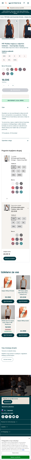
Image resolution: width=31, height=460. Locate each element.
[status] (8, 85)
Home (2, 17)
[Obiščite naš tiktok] (10, 416)
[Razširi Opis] (15, 107)
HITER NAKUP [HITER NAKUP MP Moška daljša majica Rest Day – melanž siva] (23, 301)
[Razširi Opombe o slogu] (15, 140)
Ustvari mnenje (7, 359)
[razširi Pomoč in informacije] (9, 422)
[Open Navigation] (3, 3)
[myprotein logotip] (15, 3)
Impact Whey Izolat (23, 320)
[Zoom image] (17, 21)
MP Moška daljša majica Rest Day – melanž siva (23, 292)
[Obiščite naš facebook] (6, 416)
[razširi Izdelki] (4, 427)
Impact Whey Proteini (8, 291)
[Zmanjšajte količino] (3, 85)
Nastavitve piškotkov (8, 406)
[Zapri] (29, 438)
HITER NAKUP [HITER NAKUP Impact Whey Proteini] (8, 301)
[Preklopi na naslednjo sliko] (29, 28)
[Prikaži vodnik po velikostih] (8, 51)
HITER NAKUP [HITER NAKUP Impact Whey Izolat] (23, 335)
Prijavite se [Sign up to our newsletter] (7, 401)
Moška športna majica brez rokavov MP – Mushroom (8, 322)
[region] (15, 448)
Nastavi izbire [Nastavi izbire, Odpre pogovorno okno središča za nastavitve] (15, 452)
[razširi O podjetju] (5, 432)
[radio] (4, 56)
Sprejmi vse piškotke (15, 457)
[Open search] (6, 3)
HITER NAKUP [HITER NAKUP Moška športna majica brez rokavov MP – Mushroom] (8, 335)
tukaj (23, 449)
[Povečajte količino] (13, 85)
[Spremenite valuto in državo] (15, 410)
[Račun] (24, 3)
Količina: (4, 82)
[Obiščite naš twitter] (17, 416)
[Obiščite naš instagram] (2, 416)
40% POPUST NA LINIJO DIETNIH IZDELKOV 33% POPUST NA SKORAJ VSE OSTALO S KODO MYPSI (15, 12)
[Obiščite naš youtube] (13, 416)
